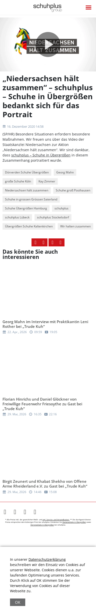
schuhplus (61, 208)
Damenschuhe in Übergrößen (74, 522)
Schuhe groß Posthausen (73, 190)
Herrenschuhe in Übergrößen (42, 525)
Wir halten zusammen (75, 226)
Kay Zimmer (46, 181)
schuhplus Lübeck (17, 217)
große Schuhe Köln (18, 181)
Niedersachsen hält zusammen (26, 190)
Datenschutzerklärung (47, 559)
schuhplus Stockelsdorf (53, 217)
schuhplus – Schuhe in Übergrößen (40, 155)
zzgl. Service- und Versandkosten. (56, 520)
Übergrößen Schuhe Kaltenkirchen (29, 226)
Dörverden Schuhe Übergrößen (27, 172)
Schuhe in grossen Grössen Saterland (31, 199)
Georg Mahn (65, 172)
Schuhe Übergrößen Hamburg (26, 208)
